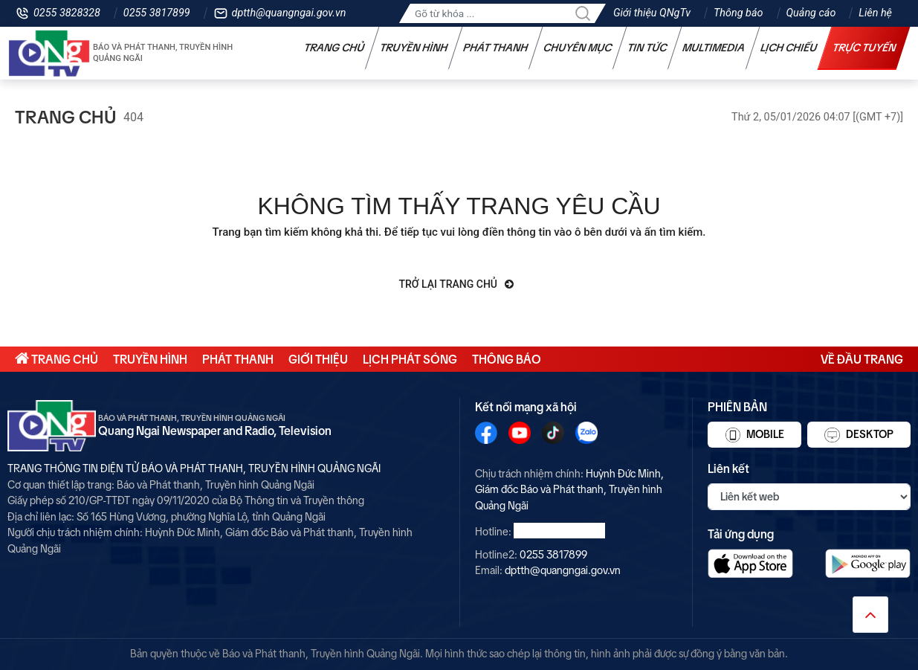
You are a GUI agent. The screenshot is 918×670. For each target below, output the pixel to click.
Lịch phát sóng (410, 359)
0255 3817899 (156, 13)
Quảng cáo (811, 13)
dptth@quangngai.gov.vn (289, 13)
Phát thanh (496, 48)
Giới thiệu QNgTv (652, 13)
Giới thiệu (318, 359)
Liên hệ (875, 13)
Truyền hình (414, 48)
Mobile (754, 435)
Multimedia (714, 48)
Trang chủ (334, 48)
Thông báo (738, 13)
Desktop (858, 435)
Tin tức (647, 48)
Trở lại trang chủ (456, 284)
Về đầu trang (862, 359)
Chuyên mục (578, 48)
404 (133, 117)
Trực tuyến (864, 48)
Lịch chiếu (789, 48)
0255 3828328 (66, 13)
